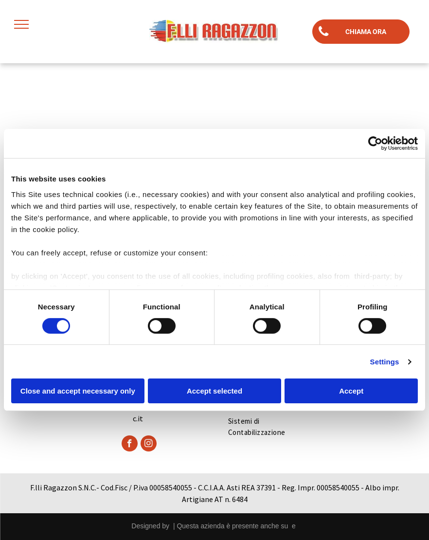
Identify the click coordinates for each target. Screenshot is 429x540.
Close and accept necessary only (77, 391)
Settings (384, 362)
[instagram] (149, 444)
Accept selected (214, 391)
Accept (351, 391)
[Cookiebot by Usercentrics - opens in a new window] (375, 143)
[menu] (21, 24)
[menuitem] (266, 427)
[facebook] (130, 444)
